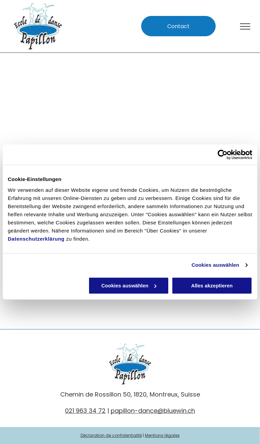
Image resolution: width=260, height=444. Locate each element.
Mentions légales (162, 435)
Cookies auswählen (215, 265)
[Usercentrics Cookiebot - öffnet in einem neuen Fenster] (222, 154)
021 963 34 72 (85, 410)
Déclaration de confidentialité (111, 435)
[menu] (245, 26)
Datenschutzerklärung (36, 239)
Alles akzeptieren (212, 285)
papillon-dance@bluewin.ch (153, 410)
